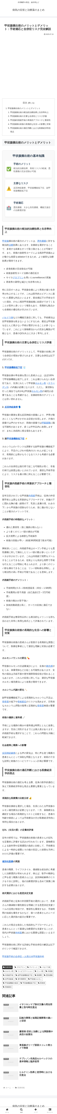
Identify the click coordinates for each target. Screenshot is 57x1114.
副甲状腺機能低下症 (24, 975)
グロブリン (18, 277)
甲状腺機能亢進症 (10, 983)
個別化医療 (7, 861)
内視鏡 (32, 495)
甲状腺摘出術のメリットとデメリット (24, 108)
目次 (25, 103)
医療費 (38, 975)
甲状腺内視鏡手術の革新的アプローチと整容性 (30, 120)
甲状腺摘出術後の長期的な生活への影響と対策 (30, 124)
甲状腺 (5, 241)
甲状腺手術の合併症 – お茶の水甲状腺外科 (23, 956)
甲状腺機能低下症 (13, 367)
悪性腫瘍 (41, 241)
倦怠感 (49, 666)
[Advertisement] (28, 66)
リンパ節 (39, 971)
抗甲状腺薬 (8, 979)
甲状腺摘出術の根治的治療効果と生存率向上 (29, 112)
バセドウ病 (7, 317)
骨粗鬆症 (22, 701)
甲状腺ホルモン (35, 979)
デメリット (32, 967)
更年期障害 (21, 979)
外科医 (18, 932)
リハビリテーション (24, 971)
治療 (11, 245)
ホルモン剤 (40, 383)
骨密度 (5, 701)
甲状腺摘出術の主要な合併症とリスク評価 (28, 116)
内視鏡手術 (8, 975)
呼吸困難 (46, 423)
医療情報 (7, 967)
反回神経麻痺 (11, 407)
